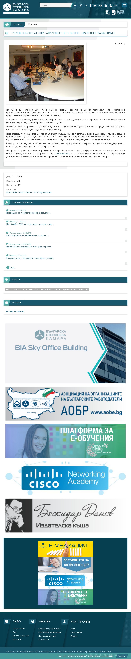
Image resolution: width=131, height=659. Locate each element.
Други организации (47, 636)
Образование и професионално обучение (24, 289)
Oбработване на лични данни (97, 651)
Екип (15, 632)
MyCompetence (62, 153)
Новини (32, 24)
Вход (73, 629)
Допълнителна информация (100, 656)
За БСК (17, 621)
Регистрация (76, 632)
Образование (45, 192)
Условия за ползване (72, 651)
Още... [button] (10, 267)
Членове (44, 621)
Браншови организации (49, 629)
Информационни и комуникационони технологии (66, 289)
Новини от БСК (31, 192)
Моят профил (80, 621)
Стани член (43, 640)
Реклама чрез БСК (21, 636)
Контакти (17, 639)
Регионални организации (49, 632)
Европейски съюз (14, 192)
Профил (74, 636)
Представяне (19, 628)
